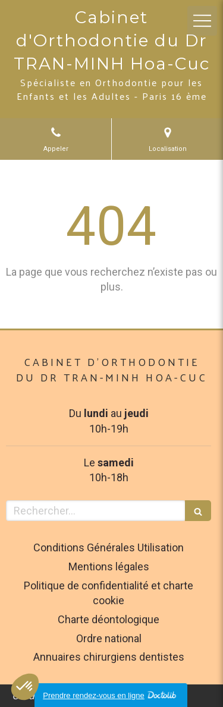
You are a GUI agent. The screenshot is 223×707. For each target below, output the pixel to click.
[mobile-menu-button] (202, 21)
